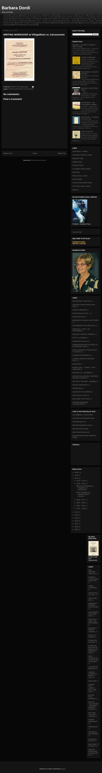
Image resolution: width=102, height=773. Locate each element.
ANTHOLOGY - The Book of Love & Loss (89, 118)
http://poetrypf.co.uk (79, 421)
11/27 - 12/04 (81, 508)
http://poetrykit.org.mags (80, 428)
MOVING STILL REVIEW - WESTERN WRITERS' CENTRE (85, 377)
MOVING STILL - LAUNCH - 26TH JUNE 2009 (45, 21)
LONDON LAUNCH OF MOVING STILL (92, 674)
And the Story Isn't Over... (67, 15)
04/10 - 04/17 (81, 500)
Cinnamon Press (78, 165)
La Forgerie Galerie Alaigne (81, 169)
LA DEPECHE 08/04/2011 (86, 19)
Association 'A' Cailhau (80, 151)
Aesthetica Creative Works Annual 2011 (32, 15)
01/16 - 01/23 (81, 481)
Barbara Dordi (16, 8)
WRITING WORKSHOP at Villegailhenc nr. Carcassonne (85, 488)
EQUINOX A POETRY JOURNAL (69, 17)
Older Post (62, 153)
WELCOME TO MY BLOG (81, 399)
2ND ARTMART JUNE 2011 (11, 15)
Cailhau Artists (77, 162)
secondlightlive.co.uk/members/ (82, 415)
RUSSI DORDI (77, 179)
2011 (77, 478)
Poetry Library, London (79, 176)
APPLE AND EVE (81, 15)
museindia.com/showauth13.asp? (83, 418)
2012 (77, 512)
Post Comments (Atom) (39, 160)
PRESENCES (57, 22)
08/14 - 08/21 (81, 505)
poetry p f (75, 190)
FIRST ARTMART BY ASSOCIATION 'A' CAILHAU (62, 19)
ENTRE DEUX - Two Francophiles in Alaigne (89, 103)
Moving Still (26, 21)
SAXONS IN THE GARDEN (71, 22)
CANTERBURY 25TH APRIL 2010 (23, 17)
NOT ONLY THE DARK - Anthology (26, 22)
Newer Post (7, 153)
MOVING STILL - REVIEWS (69, 21)
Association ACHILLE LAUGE (82, 155)
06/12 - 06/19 (81, 502)
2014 (77, 518)
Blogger (63, 769)
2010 (77, 475)
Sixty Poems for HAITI (87, 22)
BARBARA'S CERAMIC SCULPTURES (85, 320)
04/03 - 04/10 (81, 483)
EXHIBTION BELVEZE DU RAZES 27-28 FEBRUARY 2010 (28, 19)
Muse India (76, 172)
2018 (77, 526)
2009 (77, 472)
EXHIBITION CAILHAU (80, 341)
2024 (77, 529)
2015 (77, 521)
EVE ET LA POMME (87, 17)
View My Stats (77, 232)
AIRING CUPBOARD (51, 15)
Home (35, 153)
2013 (77, 515)
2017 (77, 523)
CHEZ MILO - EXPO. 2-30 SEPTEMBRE (46, 17)
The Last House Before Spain (82, 183)
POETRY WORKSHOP (45, 22)
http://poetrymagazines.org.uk (82, 425)
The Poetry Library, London (81, 186)
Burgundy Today (77, 158)
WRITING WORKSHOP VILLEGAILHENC (24, 24)
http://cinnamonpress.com (80, 432)
